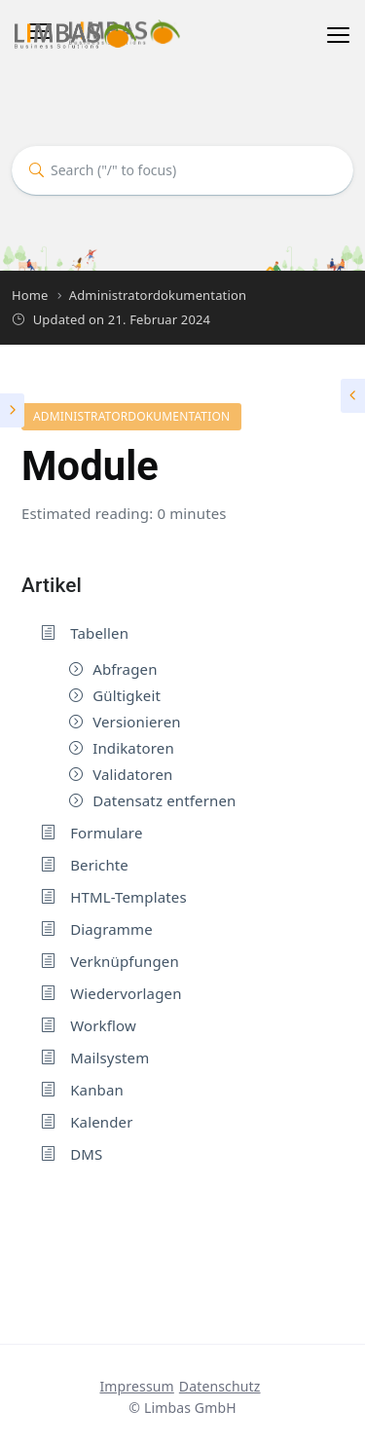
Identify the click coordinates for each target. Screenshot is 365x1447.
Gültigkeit (126, 695)
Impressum (136, 1386)
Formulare (106, 832)
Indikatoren (133, 748)
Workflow (103, 1025)
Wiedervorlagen (125, 993)
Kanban (97, 1089)
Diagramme (111, 929)
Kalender (101, 1122)
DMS (86, 1154)
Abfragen (124, 669)
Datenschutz (220, 1386)
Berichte (99, 864)
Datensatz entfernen (164, 800)
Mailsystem (109, 1057)
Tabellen (99, 633)
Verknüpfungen (124, 961)
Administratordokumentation (131, 416)
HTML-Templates (128, 897)
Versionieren (136, 721)
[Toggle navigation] (332, 35)
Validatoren (132, 774)
